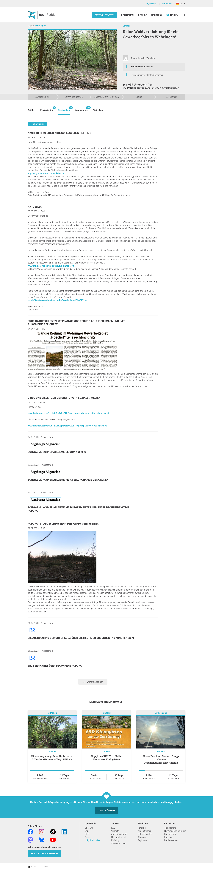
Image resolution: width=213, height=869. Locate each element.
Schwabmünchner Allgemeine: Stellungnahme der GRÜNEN (68, 479)
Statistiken (98, 110)
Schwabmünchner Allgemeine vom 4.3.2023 (57, 452)
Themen (142, 837)
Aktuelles (35, 206)
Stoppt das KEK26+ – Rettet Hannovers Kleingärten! (106, 757)
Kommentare (81, 109)
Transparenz (170, 828)
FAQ (113, 828)
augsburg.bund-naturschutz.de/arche (46, 173)
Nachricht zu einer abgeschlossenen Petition (59, 133)
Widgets (115, 831)
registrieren (151, 3)
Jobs (87, 831)
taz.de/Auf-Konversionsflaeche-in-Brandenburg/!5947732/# (57, 300)
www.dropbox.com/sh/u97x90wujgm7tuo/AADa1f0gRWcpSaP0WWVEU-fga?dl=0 (67, 425)
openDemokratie (119, 834)
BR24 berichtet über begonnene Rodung (55, 665)
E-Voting (115, 840)
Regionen (142, 840)
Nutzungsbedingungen (175, 831)
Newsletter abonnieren (44, 853)
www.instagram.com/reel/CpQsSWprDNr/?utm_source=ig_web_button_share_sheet (68, 413)
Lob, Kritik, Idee (92, 840)
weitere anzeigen (93, 682)
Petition (31, 110)
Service (142, 15)
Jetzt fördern (106, 810)
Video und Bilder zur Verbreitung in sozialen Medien (64, 397)
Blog (87, 834)
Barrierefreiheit (171, 840)
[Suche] (184, 15)
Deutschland (161, 713)
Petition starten (104, 15)
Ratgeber (142, 828)
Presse (88, 837)
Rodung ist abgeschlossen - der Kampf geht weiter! (63, 523)
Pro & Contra (46, 109)
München (52, 713)
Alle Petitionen (144, 831)
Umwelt (126, 25)
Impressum (169, 837)
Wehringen (40, 25)
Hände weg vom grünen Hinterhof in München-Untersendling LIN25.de (52, 757)
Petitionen (127, 15)
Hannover (106, 713)
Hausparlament (118, 837)
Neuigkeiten (64, 109)
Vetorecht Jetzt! (118, 843)
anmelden (167, 3)
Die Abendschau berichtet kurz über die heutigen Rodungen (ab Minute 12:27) (81, 638)
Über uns (89, 828)
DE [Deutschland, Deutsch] (179, 3)
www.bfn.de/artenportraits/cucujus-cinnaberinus (52, 266)
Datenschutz (170, 834)
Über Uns (156, 15)
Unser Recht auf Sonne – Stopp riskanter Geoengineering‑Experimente (161, 759)
